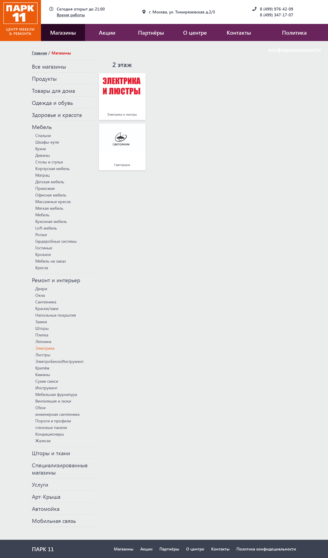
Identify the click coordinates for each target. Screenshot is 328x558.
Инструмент (46, 387)
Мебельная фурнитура (56, 394)
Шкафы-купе (47, 142)
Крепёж (42, 368)
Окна (40, 295)
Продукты (44, 78)
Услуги (40, 484)
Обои (40, 407)
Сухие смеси (46, 381)
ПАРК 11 (43, 549)
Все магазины (49, 66)
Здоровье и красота (57, 114)
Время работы (71, 15)
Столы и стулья (49, 162)
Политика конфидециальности (294, 35)
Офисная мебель (50, 195)
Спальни (43, 135)
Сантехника (45, 302)
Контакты (239, 32)
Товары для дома (53, 90)
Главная (39, 53)
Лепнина (43, 341)
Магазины (63, 32)
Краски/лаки (46, 308)
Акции (107, 32)
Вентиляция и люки (53, 401)
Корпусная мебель (52, 168)
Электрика (44, 348)
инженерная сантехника (57, 414)
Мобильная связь (54, 520)
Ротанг (41, 234)
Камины (42, 374)
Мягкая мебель (49, 208)
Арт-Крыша (46, 496)
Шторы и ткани (51, 453)
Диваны (42, 155)
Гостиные (43, 248)
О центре (195, 32)
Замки (41, 321)
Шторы (42, 328)
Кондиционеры (49, 434)
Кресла (41, 267)
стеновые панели (51, 427)
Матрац (42, 175)
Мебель (42, 126)
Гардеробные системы (56, 241)
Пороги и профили (53, 421)
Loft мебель (46, 228)
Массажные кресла (53, 201)
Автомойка (45, 508)
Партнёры (151, 32)
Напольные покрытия (55, 315)
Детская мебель (49, 181)
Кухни (40, 148)
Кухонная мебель (51, 221)
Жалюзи (43, 440)
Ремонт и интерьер (56, 280)
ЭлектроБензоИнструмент (59, 361)
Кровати (43, 254)
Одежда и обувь (52, 102)
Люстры (42, 354)
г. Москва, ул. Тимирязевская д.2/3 (182, 12)
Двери (41, 288)
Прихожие (45, 188)
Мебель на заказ (50, 261)
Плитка (41, 335)
